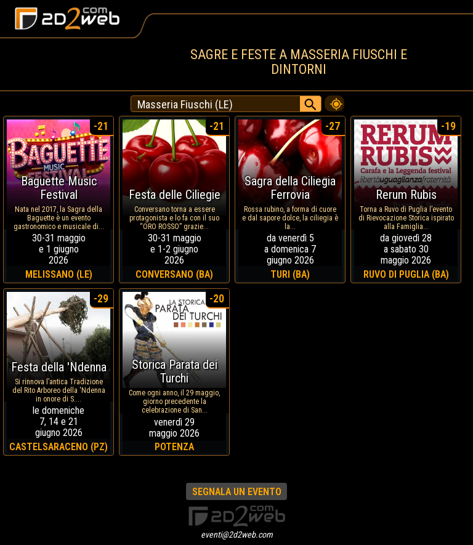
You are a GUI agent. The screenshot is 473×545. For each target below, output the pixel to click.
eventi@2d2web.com (237, 534)
